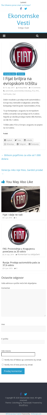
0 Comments (34, 88)
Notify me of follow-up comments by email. (22, 359)
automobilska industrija (22, 91)
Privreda (21, 74)
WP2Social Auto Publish (13, 414)
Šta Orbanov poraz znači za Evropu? (16, 5)
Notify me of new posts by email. (18, 364)
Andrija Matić (22, 88)
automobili (9, 91)
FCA (33, 91)
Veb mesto (6, 351)
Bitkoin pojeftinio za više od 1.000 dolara (21, 157)
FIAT (37, 91)
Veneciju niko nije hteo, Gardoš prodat (22, 171)
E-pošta (4, 338)
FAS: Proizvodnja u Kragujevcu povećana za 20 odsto (19, 250)
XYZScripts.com (36, 414)
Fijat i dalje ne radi (13, 214)
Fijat (14, 94)
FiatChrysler (7, 94)
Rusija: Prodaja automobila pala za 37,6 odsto (21, 264)
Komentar (5, 288)
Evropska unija (10, 74)
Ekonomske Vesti (23, 19)
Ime (3, 324)
